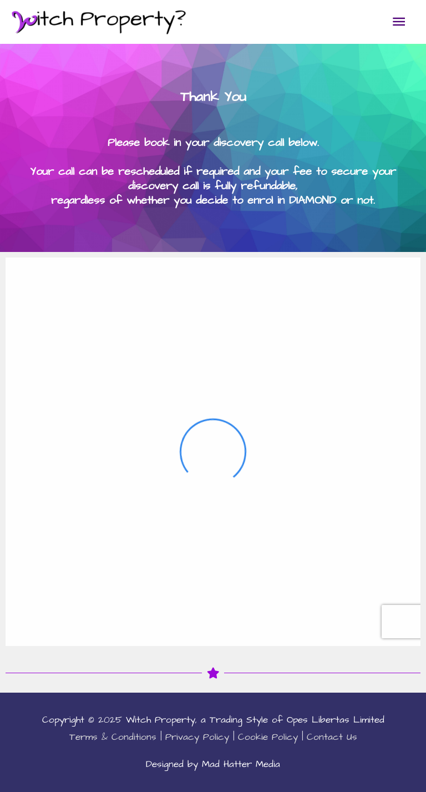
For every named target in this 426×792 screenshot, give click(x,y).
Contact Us (332, 737)
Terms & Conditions (112, 737)
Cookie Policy (268, 737)
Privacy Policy (197, 737)
